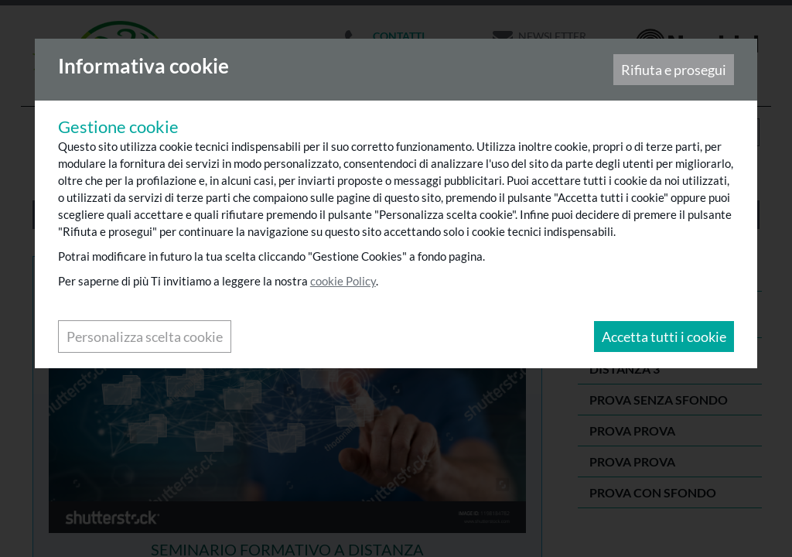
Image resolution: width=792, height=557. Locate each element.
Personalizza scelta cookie (146, 338)
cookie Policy (344, 282)
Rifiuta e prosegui (672, 71)
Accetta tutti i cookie (662, 338)
